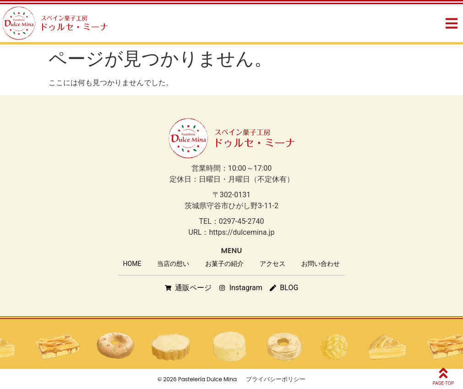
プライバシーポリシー (275, 379)
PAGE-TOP (443, 383)
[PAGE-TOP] (443, 373)
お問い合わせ (320, 263)
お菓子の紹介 (224, 263)
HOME (132, 263)
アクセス (272, 263)
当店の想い (173, 263)
